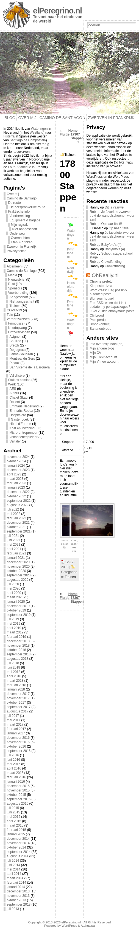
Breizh (14, 345)
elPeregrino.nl (57, 10)
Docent (15, 402)
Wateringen (39, 129)
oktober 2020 (16, 571)
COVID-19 (14, 310)
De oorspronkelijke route (27, 207)
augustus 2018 (18, 659)
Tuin (10, 315)
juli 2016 (13, 755)
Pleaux (15, 363)
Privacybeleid (16, 251)
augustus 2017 (18, 711)
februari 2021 (16, 553)
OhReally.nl (105, 275)
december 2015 (18, 786)
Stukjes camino (19, 380)
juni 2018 (13, 667)
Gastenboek (20, 419)
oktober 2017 (16, 702)
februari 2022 (16, 518)
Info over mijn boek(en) (106, 344)
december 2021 (18, 523)
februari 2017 (16, 729)
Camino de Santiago (22, 198)
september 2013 (19, 904)
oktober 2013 (16, 900)
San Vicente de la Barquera (30, 367)
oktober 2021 (16, 527)
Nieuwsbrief (17, 279)
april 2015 (14, 821)
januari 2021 (16, 558)
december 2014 (18, 839)
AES (13, 389)
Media (12, 275)
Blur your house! (101, 298)
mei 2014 (13, 869)
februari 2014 (16, 882)
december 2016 (18, 738)
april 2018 (14, 676)
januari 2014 (16, 887)
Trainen (15, 306)
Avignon (15, 337)
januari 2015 (16, 834)
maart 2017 (15, 724)
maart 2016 (15, 773)
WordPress (69, 925)
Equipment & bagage (25, 220)
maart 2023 (15, 479)
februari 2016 (16, 777)
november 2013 (18, 896)
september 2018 (19, 654)
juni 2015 (13, 812)
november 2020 (18, 566)
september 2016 (19, 751)
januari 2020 (16, 602)
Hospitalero (18, 415)
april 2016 (14, 768)
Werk (12, 384)
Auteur (14, 393)
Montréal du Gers (22, 358)
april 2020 (14, 593)
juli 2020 (13, 584)
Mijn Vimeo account (104, 361)
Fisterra (9, 136)
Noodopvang (17, 328)
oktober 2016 (16, 746)
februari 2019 (16, 637)
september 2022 (19, 501)
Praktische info (19, 211)
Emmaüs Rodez (21, 411)
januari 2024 (16, 465)
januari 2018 (16, 689)
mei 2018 (13, 672)
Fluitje (65, 134)
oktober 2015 (16, 795)
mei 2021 (13, 544)
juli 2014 (13, 861)
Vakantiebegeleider (24, 437)
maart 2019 (15, 632)
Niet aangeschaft (24, 229)
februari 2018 (16, 685)
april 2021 (14, 549)
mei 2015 (13, 817)
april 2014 (14, 874)
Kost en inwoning (22, 428)
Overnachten (20, 238)
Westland (36, 132)
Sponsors (15, 288)
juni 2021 (13, 540)
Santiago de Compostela (28, 140)
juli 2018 (13, 663)
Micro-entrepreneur (24, 433)
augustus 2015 (18, 803)
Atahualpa (88, 925)
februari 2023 (16, 483)
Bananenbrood (100, 329)
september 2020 (19, 575)
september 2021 (19, 531)
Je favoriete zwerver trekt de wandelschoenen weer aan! (112, 215)
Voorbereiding (20, 216)
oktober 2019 (16, 610)
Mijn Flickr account (103, 357)
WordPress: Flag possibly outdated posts (108, 292)
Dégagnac (17, 350)
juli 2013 (13, 909)
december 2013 (18, 891)
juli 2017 (13, 716)
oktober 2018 (16, 650)
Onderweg (17, 233)
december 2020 (18, 562)
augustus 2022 (18, 505)
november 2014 (18, 843)
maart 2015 (15, 825)
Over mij (13, 194)
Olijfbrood (97, 315)
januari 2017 (16, 733)
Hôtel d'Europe (20, 424)
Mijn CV (95, 353)
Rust (11, 284)
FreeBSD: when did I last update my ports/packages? (110, 305)
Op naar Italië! (111, 224)
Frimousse (16, 323)
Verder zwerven (18, 319)
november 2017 (18, 698)
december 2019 (18, 606)
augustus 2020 (18, 580)
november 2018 (18, 645)
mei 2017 (13, 720)
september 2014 (19, 852)
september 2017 (19, 707)
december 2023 (18, 470)
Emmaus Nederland (24, 406)
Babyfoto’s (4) (111, 245)
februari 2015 (16, 830)
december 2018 (18, 641)
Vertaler (15, 441)
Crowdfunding (111, 262)
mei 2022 (13, 514)
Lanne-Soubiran (21, 354)
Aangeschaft (19, 297)
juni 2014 (13, 865)
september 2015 (19, 799)
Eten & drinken (22, 242)
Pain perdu (97, 320)
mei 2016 (13, 764)
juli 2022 (13, 509)
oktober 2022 (16, 496)
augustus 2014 (18, 856)
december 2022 (18, 492)
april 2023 (14, 474)
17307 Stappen (77, 136)
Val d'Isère (17, 375)
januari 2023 (16, 487)
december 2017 (18, 694)
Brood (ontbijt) (100, 324)
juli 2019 (13, 619)
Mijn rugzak (19, 225)
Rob (93, 212)
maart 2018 (15, 681)
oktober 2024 (16, 461)
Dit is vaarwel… (116, 207)
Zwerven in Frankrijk (22, 247)
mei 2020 (13, 588)
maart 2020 (15, 597)
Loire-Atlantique (19, 167)
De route (14, 203)
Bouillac (15, 341)
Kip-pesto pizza (101, 286)
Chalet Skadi (19, 397)
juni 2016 (13, 760)
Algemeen (14, 266)
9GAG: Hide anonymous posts (112, 311)
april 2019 (14, 628)
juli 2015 (13, 808)
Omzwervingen (19, 332)
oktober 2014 (16, 847)
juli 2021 (13, 536)
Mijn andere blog (102, 348)
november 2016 (18, 742)
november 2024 (18, 457)
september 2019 (19, 615)
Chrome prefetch (102, 281)
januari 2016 (16, 782)
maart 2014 (15, 878)
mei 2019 (13, 623)
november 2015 (18, 790)
